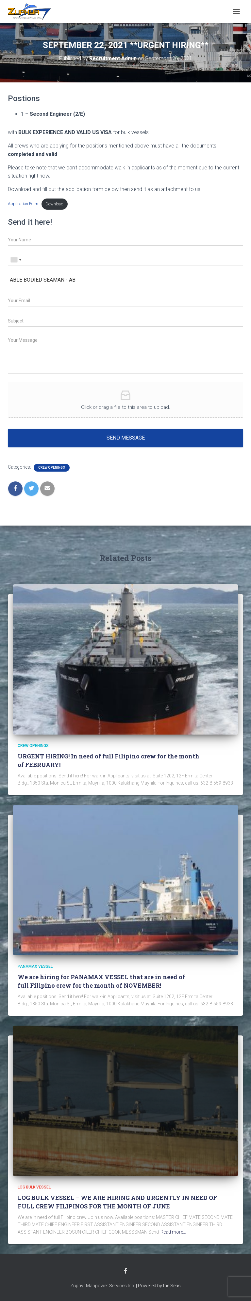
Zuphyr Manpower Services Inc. (102, 1285)
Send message (126, 438)
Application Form (23, 203)
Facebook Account (125, 1271)
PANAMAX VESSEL (35, 966)
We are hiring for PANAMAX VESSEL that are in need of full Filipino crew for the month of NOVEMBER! (101, 981)
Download (54, 203)
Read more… (173, 1232)
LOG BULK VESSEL (34, 1187)
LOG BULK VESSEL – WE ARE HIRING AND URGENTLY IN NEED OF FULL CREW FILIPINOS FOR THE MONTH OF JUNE (117, 1202)
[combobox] (15, 260)
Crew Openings (51, 467)
